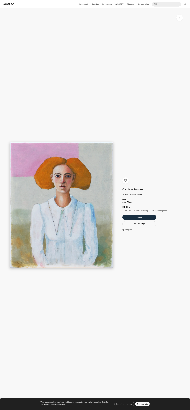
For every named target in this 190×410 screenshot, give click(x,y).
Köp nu (139, 217)
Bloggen (130, 4)
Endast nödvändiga (124, 404)
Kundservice (143, 4)
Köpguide (127, 230)
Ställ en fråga (139, 224)
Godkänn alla (142, 404)
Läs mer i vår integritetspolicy (52, 404)
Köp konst (83, 4)
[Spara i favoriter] (125, 180)
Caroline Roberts (133, 189)
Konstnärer (107, 4)
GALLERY (119, 4)
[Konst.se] (8, 4)
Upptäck (95, 4)
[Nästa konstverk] (179, 18)
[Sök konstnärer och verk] (166, 4)
